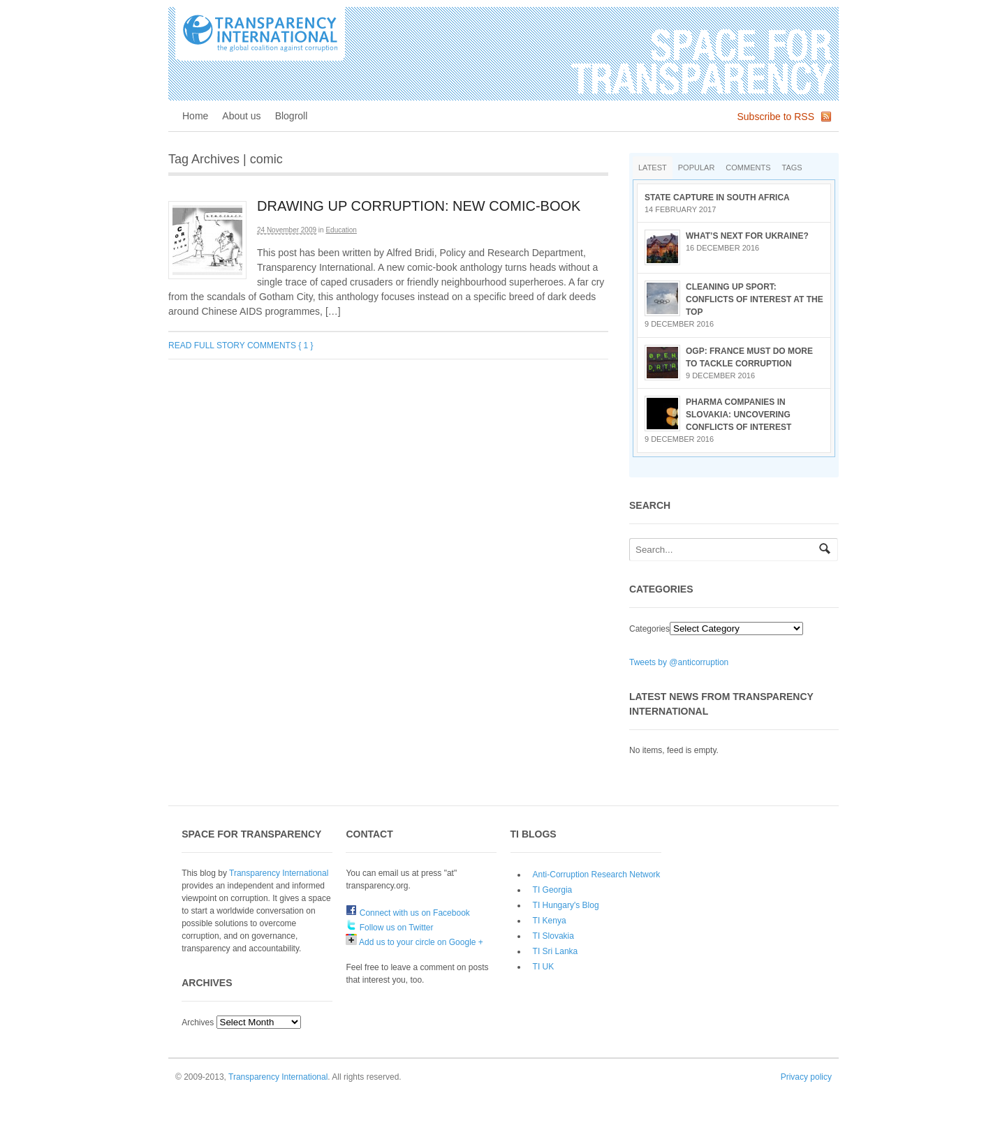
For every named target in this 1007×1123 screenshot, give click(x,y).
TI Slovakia (553, 936)
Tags (792, 167)
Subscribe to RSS (776, 116)
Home (195, 115)
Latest (652, 167)
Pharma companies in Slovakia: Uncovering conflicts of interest (738, 414)
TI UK (543, 967)
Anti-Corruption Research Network (597, 874)
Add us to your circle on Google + (414, 942)
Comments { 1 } (280, 345)
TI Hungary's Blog (566, 905)
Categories (649, 629)
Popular (696, 167)
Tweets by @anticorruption (678, 662)
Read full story (206, 345)
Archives (198, 1022)
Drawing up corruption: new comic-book (418, 206)
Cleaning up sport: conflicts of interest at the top (754, 299)
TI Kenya (549, 920)
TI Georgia (553, 890)
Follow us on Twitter (389, 927)
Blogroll (291, 115)
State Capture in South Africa (717, 197)
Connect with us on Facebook (407, 913)
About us (241, 115)
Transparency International (278, 873)
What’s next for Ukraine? (747, 236)
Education (340, 230)
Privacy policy (806, 1077)
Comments (748, 167)
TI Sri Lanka (555, 951)
